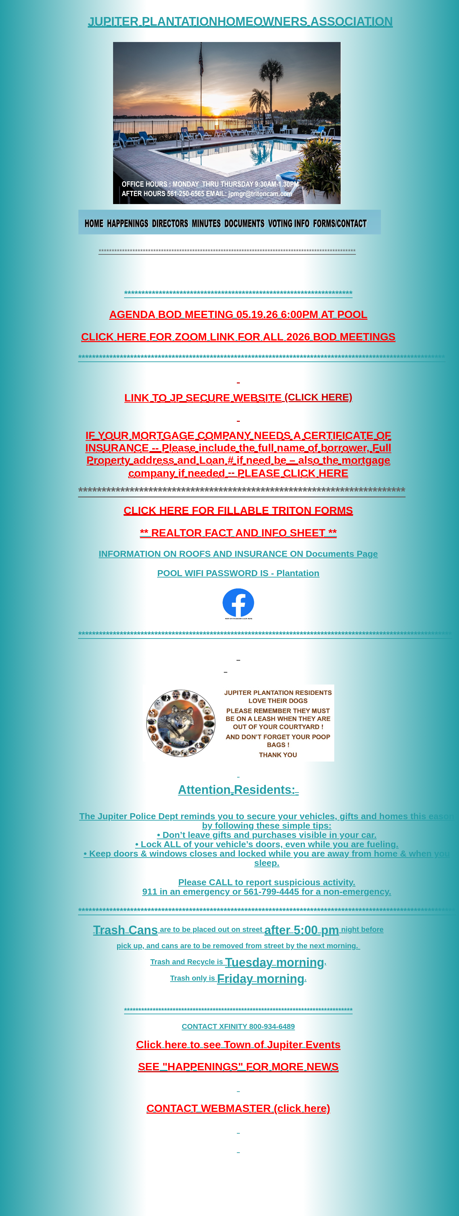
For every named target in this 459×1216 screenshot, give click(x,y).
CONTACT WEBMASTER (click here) (238, 1108)
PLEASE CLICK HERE (293, 473)
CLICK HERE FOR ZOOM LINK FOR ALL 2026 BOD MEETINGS (238, 337)
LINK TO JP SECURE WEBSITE (203, 397)
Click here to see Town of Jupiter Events (238, 1045)
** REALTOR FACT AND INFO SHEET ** (238, 533)
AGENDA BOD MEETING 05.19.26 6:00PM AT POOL (238, 314)
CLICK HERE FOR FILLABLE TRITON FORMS (238, 510)
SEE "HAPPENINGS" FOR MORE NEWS (238, 1067)
